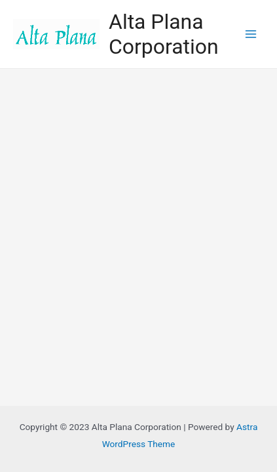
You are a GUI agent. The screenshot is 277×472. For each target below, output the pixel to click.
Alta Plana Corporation (163, 34)
